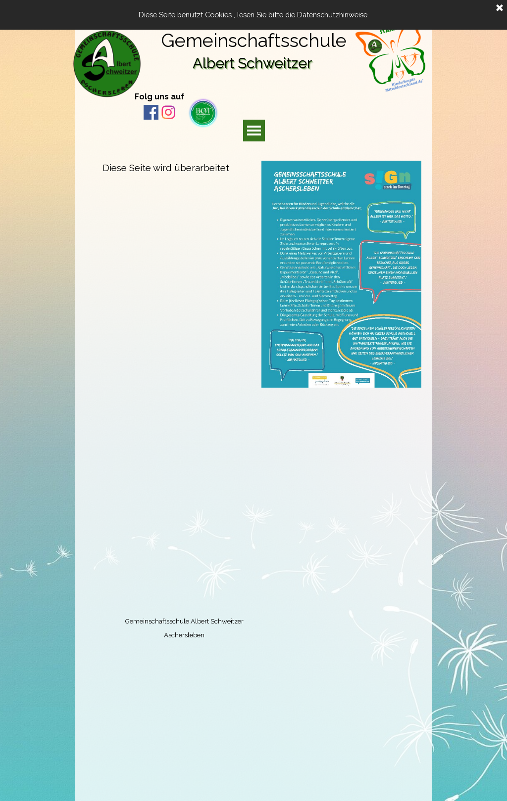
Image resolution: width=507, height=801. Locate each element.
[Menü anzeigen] (254, 130)
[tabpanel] (172, 96)
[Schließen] (500, 8)
